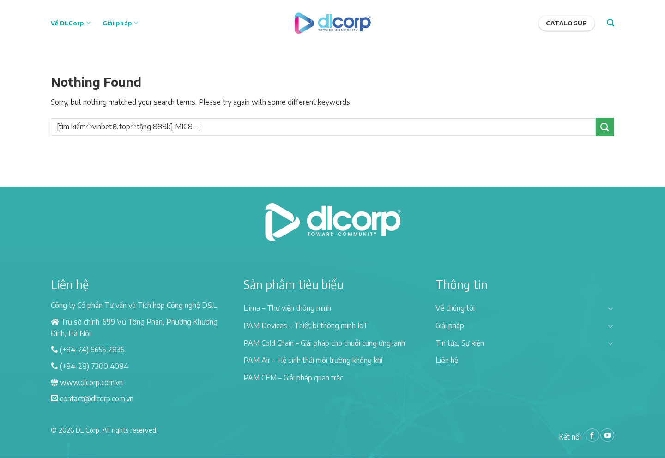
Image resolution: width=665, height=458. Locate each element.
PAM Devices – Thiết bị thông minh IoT (305, 325)
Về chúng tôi (455, 308)
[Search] (610, 23)
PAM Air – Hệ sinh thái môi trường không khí (312, 360)
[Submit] (605, 127)
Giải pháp (121, 22)
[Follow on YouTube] (607, 435)
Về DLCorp (71, 22)
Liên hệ (446, 360)
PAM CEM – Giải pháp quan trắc (293, 377)
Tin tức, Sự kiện (459, 343)
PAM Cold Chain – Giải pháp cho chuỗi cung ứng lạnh (324, 343)
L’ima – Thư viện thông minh (287, 308)
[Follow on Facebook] (592, 435)
